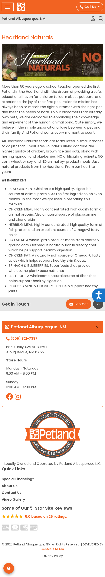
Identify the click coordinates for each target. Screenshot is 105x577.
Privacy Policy (52, 556)
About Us (9, 485)
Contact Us (12, 492)
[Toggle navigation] (8, 7)
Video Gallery (13, 499)
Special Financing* (18, 479)
